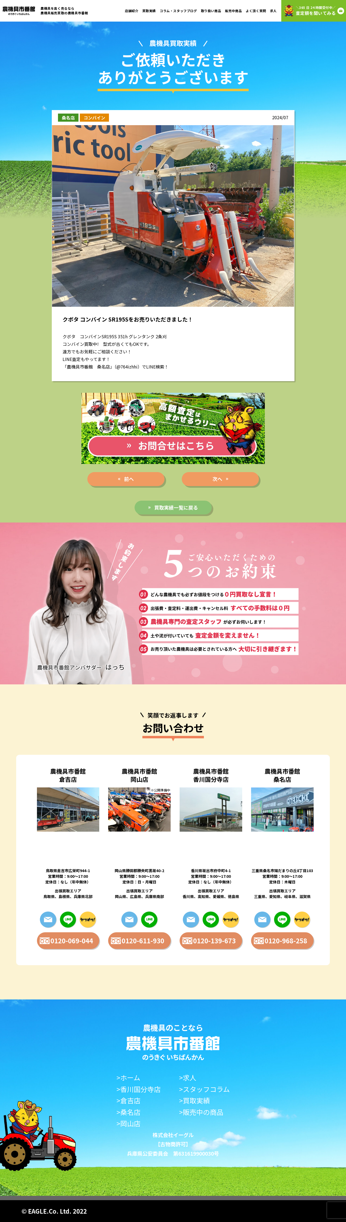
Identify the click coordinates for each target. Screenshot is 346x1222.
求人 (273, 10)
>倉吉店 (129, 1100)
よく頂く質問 (256, 10)
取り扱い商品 (211, 10)
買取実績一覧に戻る (176, 507)
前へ (129, 478)
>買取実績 (194, 1100)
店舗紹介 (131, 10)
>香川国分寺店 (139, 1089)
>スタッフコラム (204, 1089)
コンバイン (94, 117)
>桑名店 (129, 1112)
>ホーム (128, 1077)
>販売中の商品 (201, 1112)
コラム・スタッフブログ (178, 10)
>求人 (187, 1077)
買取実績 (149, 10)
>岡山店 (129, 1123)
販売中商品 (233, 10)
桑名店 (68, 117)
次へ (217, 478)
